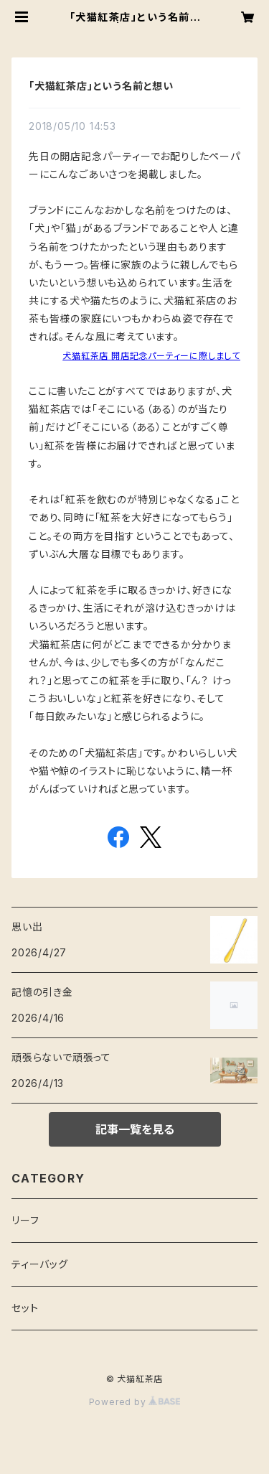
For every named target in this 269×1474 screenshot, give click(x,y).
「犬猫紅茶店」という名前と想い (101, 86)
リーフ (25, 1220)
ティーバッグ (39, 1264)
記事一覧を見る (134, 1129)
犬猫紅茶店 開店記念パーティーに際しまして (151, 355)
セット (24, 1308)
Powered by (135, 1401)
